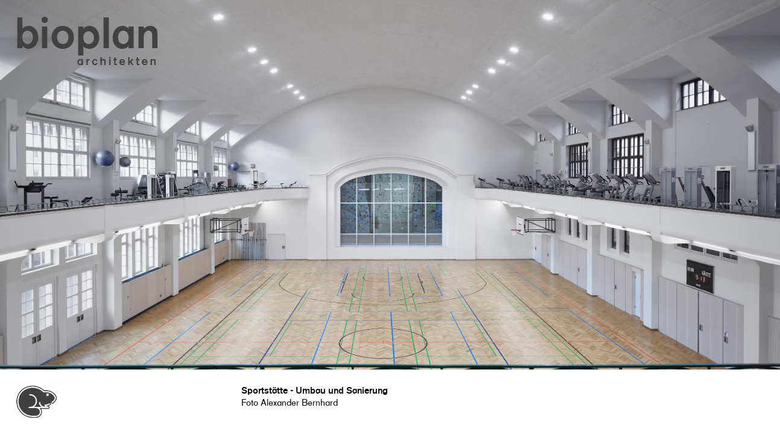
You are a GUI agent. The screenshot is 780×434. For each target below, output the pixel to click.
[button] (88, 42)
